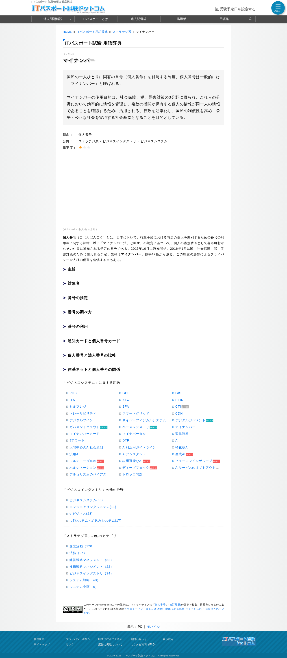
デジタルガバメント (190, 420)
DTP (125, 440)
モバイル (153, 626)
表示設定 (168, 639)
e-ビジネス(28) (81, 513)
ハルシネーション (83, 467)
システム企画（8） (84, 587)
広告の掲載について (110, 644)
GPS (126, 393)
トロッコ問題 (132, 474)
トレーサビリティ (83, 413)
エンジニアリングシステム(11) (93, 507)
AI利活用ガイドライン (139, 447)
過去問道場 (138, 19)
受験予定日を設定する (238, 9)
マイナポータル (134, 433)
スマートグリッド (135, 413)
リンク (70, 644)
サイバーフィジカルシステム (144, 420)
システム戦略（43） (85, 580)
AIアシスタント (134, 454)
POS (73, 393)
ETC (125, 400)
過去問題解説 (52, 19)
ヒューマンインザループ (193, 461)
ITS (72, 400)
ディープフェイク (135, 467)
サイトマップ (42, 644)
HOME (67, 31)
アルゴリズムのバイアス (88, 474)
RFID (179, 400)
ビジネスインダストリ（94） (92, 573)
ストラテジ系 (122, 31)
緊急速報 (182, 433)
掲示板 (181, 19)
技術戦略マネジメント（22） (92, 566)
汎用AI (75, 454)
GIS (178, 393)
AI (177, 440)
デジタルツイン (81, 420)
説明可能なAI (132, 461)
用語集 (224, 19)
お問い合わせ (138, 639)
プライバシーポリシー (79, 639)
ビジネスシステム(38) (86, 500)
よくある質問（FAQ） (143, 644)
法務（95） (78, 553)
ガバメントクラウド (85, 427)
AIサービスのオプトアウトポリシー (202, 467)
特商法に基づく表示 (110, 639)
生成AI (180, 454)
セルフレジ (78, 406)
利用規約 (39, 639)
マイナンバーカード (85, 433)
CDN (179, 413)
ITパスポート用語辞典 (92, 31)
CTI (178, 406)
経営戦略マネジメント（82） (92, 560)
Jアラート (77, 440)
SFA (125, 406)
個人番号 (160, 604)
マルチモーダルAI (83, 461)
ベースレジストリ (135, 427)
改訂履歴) (175, 604)
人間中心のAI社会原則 (86, 447)
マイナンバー (185, 427)
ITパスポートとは (95, 19)
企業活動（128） (83, 546)
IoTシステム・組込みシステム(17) (96, 520)
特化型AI (182, 447)
